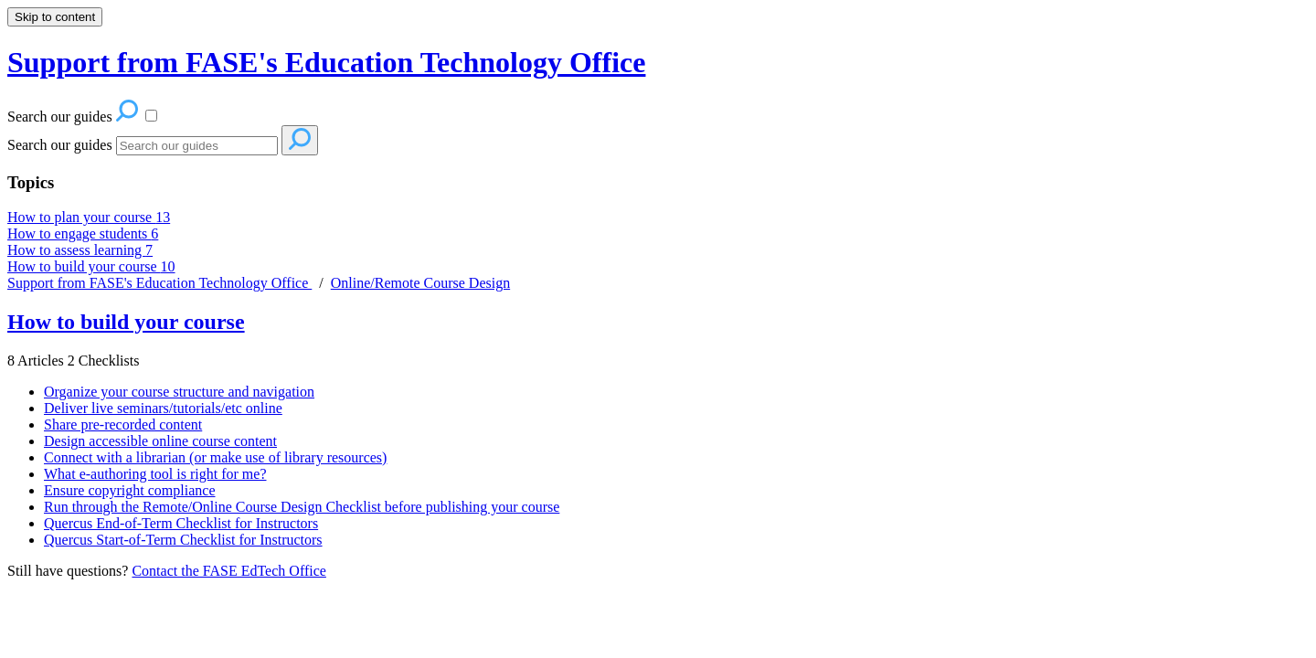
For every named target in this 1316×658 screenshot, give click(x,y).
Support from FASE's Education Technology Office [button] (326, 62)
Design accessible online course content (160, 441)
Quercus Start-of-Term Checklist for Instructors (183, 539)
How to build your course (91, 266)
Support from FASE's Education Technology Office (159, 283)
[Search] (197, 145)
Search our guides (59, 145)
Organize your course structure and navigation (179, 391)
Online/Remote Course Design (420, 283)
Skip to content (55, 17)
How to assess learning (80, 250)
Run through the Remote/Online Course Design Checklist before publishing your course (301, 507)
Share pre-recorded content (123, 424)
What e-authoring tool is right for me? (155, 474)
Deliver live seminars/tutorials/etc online (163, 408)
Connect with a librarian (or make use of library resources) (215, 457)
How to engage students (82, 233)
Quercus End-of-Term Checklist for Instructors (181, 523)
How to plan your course (88, 217)
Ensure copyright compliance (130, 490)
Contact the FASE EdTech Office (228, 570)
